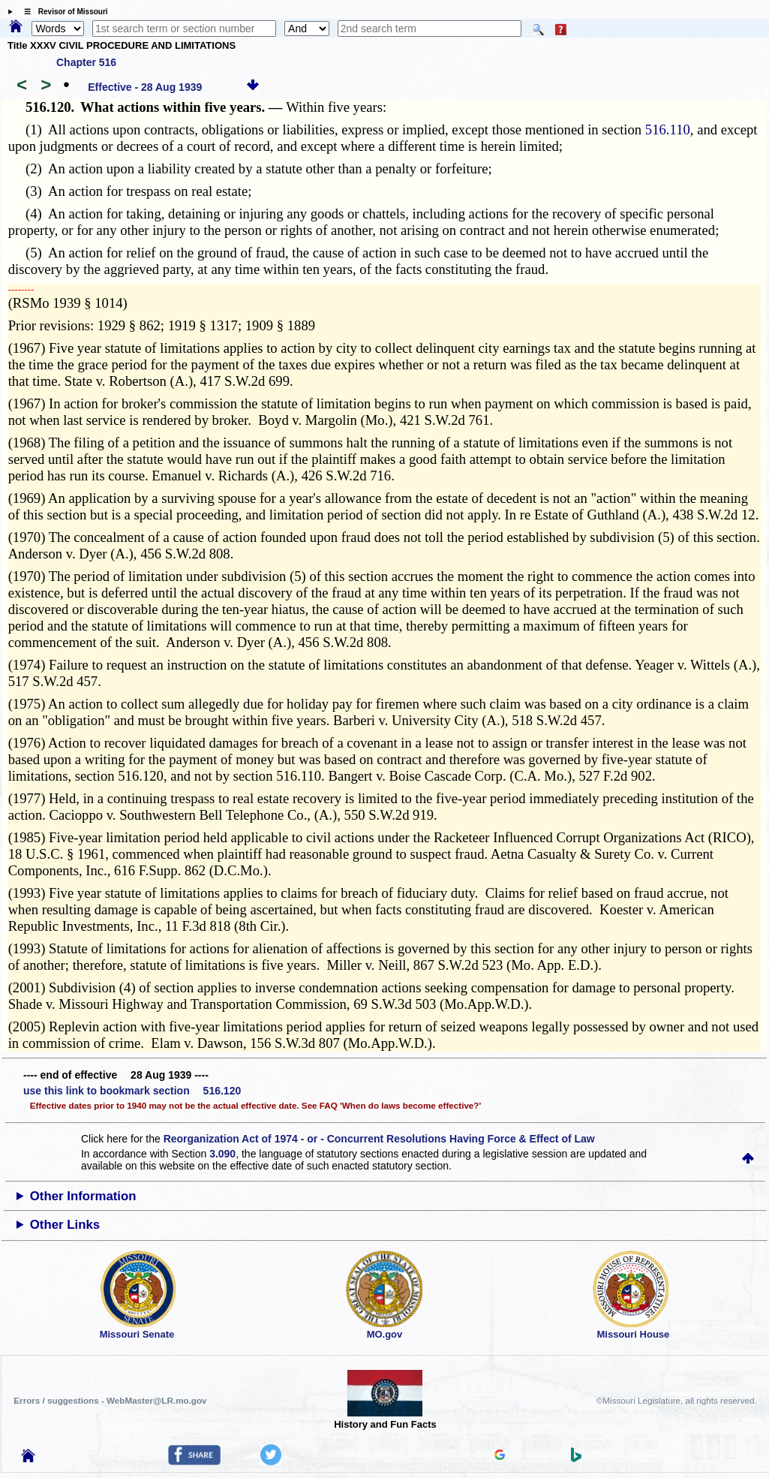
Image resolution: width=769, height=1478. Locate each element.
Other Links (65, 1225)
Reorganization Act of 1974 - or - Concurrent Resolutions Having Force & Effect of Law (379, 1139)
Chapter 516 (86, 62)
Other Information (83, 1196)
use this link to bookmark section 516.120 (132, 1091)
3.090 (222, 1154)
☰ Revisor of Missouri (62, 12)
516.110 (667, 129)
